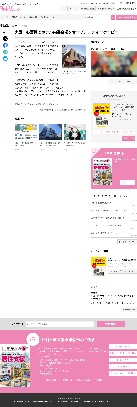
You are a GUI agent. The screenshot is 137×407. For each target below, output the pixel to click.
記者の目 (33, 17)
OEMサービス (75, 401)
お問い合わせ (95, 3)
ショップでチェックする (122, 271)
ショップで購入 (122, 347)
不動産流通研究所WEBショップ (43, 401)
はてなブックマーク (126, 196)
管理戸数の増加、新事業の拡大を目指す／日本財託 (62, 110)
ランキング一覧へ (127, 242)
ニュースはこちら (122, 81)
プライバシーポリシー (100, 401)
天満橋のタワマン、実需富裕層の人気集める (114, 219)
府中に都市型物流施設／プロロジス (114, 204)
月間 (114, 196)
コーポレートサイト (21, 401)
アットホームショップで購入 (122, 373)
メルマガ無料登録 (126, 17)
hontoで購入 (122, 360)
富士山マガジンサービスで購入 (123, 353)
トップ (5, 17)
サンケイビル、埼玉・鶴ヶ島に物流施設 (114, 226)
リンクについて (117, 401)
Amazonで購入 (122, 367)
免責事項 (86, 401)
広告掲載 (105, 3)
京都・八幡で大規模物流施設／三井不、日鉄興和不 (114, 211)
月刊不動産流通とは (126, 9)
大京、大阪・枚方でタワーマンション (114, 234)
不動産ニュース (18, 17)
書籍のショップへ (106, 9)
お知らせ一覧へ (129, 309)
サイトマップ (83, 3)
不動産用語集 (88, 9)
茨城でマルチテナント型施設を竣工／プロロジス (36, 104)
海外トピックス (48, 17)
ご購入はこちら (128, 138)
